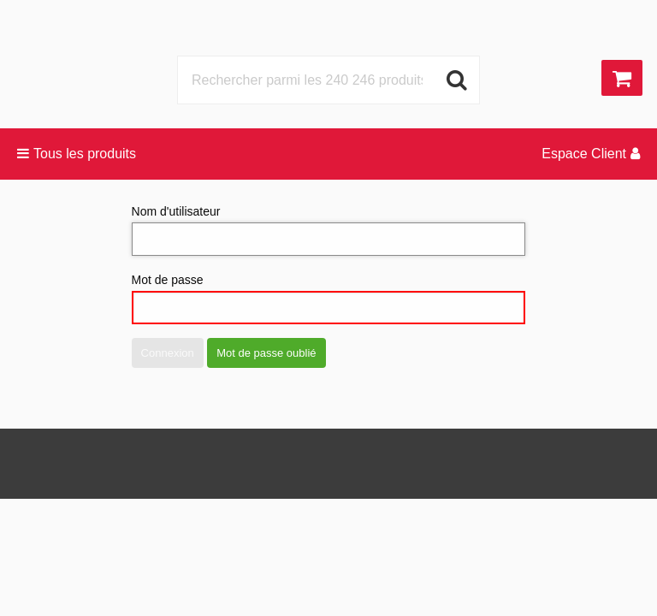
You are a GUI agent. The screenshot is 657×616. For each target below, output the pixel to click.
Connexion (167, 352)
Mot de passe (329, 298)
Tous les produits (76, 153)
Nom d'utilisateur (329, 230)
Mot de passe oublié (266, 352)
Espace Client (591, 153)
